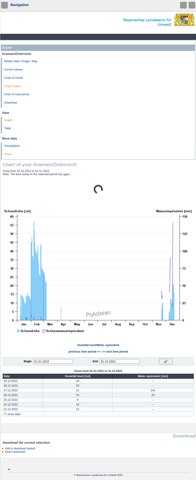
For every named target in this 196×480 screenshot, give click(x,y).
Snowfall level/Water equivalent (98, 345)
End (95, 361)
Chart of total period (16, 94)
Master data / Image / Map (20, 61)
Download (10, 102)
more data (14, 414)
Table (7, 128)
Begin (28, 361)
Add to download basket (20, 448)
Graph (8, 120)
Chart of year (12, 86)
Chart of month (13, 77)
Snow (7, 154)
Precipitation (12, 145)
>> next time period (115, 351)
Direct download (15, 451)
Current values (13, 69)
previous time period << (84, 351)
